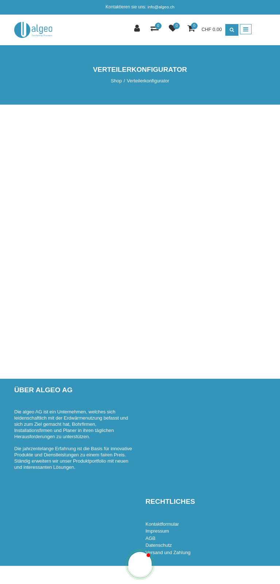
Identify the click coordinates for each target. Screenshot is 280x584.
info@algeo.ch (161, 7)
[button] (140, 564)
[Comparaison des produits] (155, 29)
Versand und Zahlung (168, 552)
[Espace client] (138, 29)
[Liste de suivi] (174, 29)
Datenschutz (158, 545)
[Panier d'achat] (192, 29)
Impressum (157, 531)
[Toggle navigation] (246, 29)
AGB (150, 538)
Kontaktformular (162, 524)
